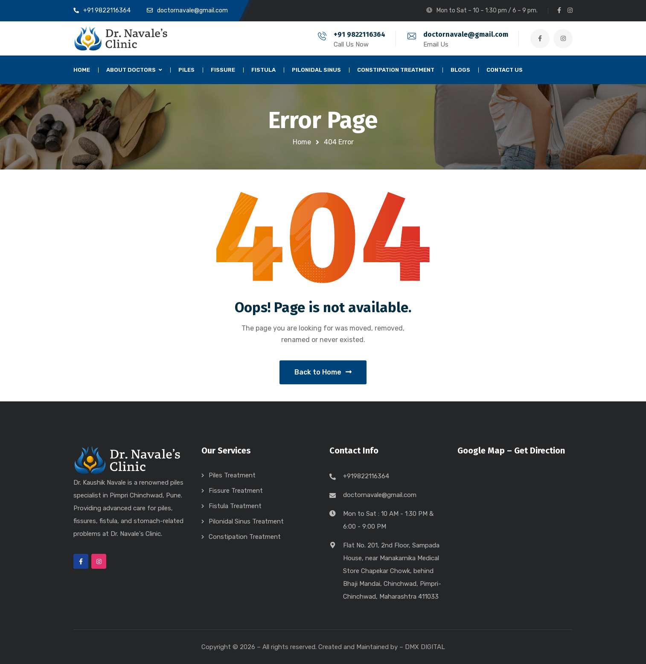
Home (302, 142)
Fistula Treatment (235, 506)
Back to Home (323, 372)
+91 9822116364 (359, 34)
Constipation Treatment (245, 537)
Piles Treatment (232, 475)
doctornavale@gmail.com (465, 34)
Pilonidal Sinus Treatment (246, 521)
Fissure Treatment (236, 490)
